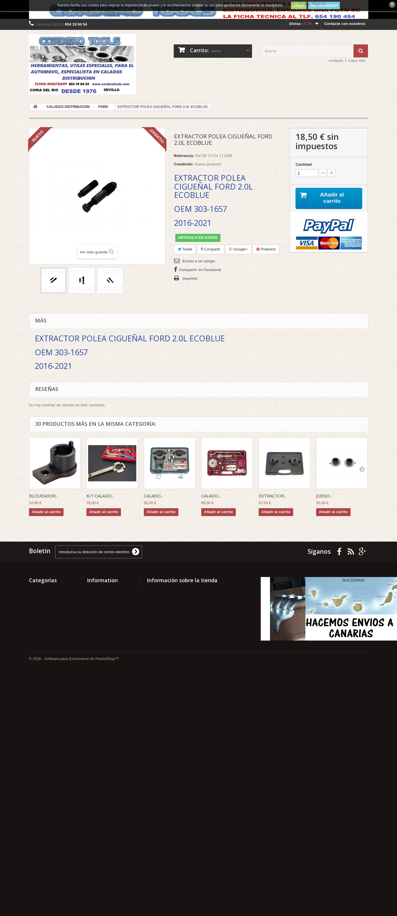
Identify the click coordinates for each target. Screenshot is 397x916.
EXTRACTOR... (273, 496)
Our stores (96, 612)
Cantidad (304, 164)
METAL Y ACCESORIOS (50, 671)
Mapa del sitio (99, 670)
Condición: (184, 164)
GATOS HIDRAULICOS (49, 796)
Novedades (97, 597)
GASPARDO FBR (44, 803)
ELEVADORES (42, 844)
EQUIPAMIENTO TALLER (51, 823)
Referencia (183, 156)
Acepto (299, 5)
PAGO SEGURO (101, 635)
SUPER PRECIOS (44, 610)
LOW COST (39, 732)
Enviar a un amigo (199, 261)
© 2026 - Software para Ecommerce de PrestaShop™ (74, 900)
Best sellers (97, 605)
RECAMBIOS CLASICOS (50, 650)
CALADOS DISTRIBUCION (52, 866)
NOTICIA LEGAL (101, 663)
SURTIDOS (38, 602)
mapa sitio (356, 60)
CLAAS (35, 851)
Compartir (210, 249)
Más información (324, 5)
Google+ (238, 249)
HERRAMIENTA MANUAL (51, 788)
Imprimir (190, 278)
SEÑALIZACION (43, 617)
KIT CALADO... (100, 496)
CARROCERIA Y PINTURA (52, 859)
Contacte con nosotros (344, 23)
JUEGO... (324, 496)
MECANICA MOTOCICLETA (53, 691)
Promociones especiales (109, 589)
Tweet (185, 249)
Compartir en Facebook (200, 270)
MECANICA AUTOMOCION (52, 699)
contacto (336, 60)
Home (92, 627)
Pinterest (265, 249)
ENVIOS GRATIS (101, 655)
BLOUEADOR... (43, 496)
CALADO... (153, 496)
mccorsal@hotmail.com (188, 691)
